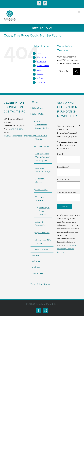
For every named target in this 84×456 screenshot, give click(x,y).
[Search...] (65, 71)
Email (60, 154)
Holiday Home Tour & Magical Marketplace (42, 157)
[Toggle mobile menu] (79, 11)
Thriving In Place (39, 199)
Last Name (63, 179)
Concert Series (42, 146)
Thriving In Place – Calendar (44, 211)
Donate (39, 70)
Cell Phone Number (66, 192)
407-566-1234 (17, 129)
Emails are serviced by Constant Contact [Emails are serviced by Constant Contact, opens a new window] (66, 248)
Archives (40, 78)
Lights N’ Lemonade (40, 223)
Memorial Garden (40, 180)
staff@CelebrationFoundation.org (20, 135)
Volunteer (40, 74)
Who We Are (41, 57)
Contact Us (41, 82)
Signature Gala (42, 232)
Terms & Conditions (40, 284)
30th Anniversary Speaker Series (42, 124)
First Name (63, 167)
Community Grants (41, 137)
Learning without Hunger (43, 170)
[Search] (76, 71)
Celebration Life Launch (43, 242)
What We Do (41, 62)
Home (39, 53)
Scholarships (41, 189)
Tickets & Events (43, 66)
